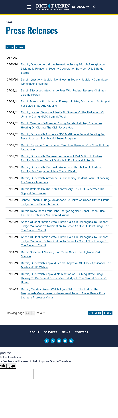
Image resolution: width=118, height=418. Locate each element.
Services (50, 332)
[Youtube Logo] (65, 340)
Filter (10, 47)
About (34, 332)
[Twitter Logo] (53, 340)
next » (107, 313)
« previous (95, 313)
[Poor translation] (11, 366)
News (9, 21)
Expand (19, 47)
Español (78, 6)
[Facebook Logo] (46, 340)
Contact (81, 332)
